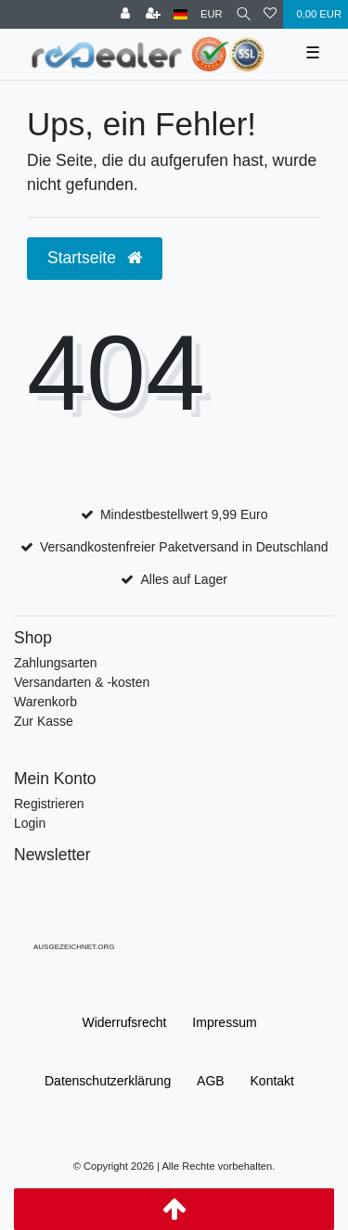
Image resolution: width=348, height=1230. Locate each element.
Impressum (224, 1022)
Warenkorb (45, 701)
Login (29, 823)
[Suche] (243, 14)
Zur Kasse (43, 721)
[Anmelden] (125, 14)
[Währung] (211, 14)
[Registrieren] (153, 14)
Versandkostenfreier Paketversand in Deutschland (184, 546)
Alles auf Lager (183, 579)
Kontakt (272, 1080)
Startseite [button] (94, 257)
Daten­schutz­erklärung (108, 1080)
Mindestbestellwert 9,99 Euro (184, 514)
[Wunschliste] (270, 14)
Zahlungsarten (55, 662)
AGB (211, 1080)
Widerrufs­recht (124, 1022)
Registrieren (49, 803)
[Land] (180, 14)
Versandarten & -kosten (81, 682)
